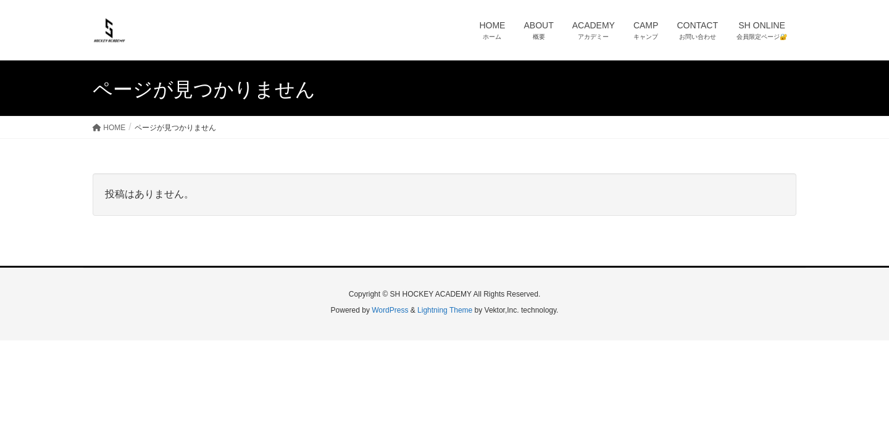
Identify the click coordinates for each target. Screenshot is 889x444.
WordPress (390, 310)
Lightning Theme (444, 310)
